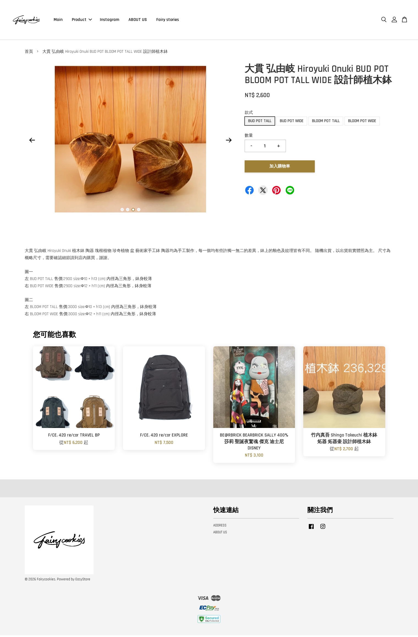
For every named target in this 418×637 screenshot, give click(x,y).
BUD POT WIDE (292, 122)
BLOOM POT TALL (326, 122)
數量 (249, 137)
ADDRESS (219, 527)
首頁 (29, 53)
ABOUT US (138, 20)
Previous (32, 142)
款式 (249, 114)
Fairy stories (167, 20)
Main (58, 20)
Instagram (109, 20)
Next (229, 142)
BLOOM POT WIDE (362, 122)
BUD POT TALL (259, 122)
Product (82, 20)
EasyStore (82, 581)
